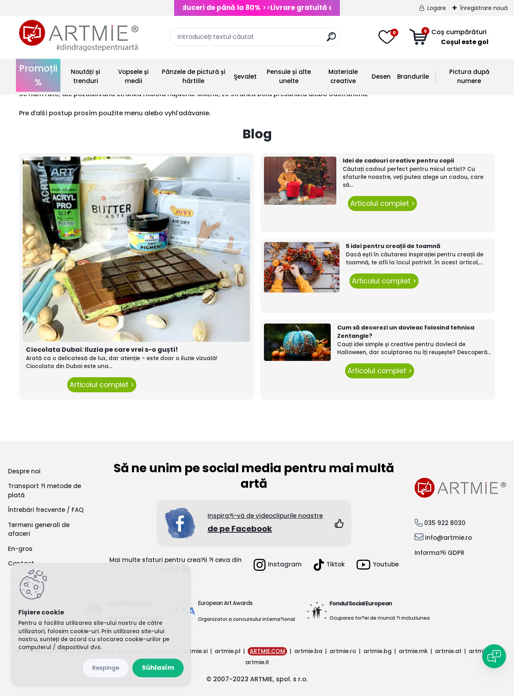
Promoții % (38, 75)
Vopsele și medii (133, 76)
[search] (331, 40)
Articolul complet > (102, 385)
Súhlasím (158, 667)
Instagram (278, 565)
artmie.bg (377, 651)
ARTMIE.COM (267, 651)
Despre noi (24, 471)
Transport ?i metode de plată (44, 490)
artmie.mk (413, 651)
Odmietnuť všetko (105, 668)
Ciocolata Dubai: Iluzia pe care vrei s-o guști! (102, 349)
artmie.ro (343, 651)
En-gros (20, 549)
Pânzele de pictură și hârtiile (193, 76)
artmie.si (195, 651)
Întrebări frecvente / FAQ (45, 510)
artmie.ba (308, 651)
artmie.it (257, 662)
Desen (381, 76)
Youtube (378, 565)
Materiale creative (343, 76)
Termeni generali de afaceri (39, 529)
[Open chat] (494, 656)
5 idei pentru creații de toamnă (393, 246)
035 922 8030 (445, 523)
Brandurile (413, 76)
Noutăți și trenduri (85, 76)
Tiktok (329, 565)
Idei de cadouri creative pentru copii (398, 161)
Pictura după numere (469, 76)
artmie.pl (228, 651)
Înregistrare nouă (484, 8)
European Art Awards (225, 603)
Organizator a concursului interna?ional (246, 619)
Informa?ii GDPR (439, 553)
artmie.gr (482, 651)
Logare (436, 8)
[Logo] (78, 36)
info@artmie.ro (448, 537)
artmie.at (448, 651)
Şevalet (245, 76)
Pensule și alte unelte (289, 76)
